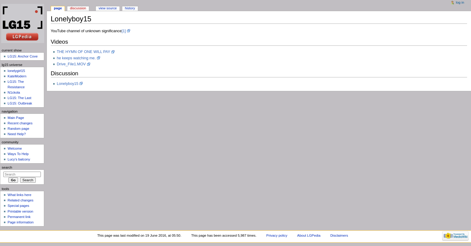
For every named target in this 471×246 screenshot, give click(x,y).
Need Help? (17, 134)
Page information (21, 222)
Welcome (15, 148)
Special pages (18, 205)
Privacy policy (276, 235)
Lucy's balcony (19, 159)
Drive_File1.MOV (71, 64)
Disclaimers (339, 235)
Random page (18, 128)
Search (7, 167)
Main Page (16, 118)
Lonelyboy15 (67, 84)
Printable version (20, 211)
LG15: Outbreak (20, 103)
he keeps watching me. (76, 58)
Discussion (78, 8)
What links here (19, 195)
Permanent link (19, 217)
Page (58, 8)
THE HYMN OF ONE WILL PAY (83, 52)
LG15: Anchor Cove (23, 56)
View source (108, 8)
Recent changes (20, 123)
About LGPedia (308, 235)
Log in (460, 2)
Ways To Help (18, 154)
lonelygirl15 (16, 71)
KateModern (17, 76)
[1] (124, 31)
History (130, 8)
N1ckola (14, 92)
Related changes (20, 200)
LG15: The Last (19, 98)
